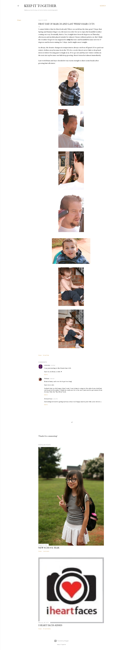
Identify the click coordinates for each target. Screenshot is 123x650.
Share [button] (19, 20)
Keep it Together (40, 5)
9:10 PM (53, 365)
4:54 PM (55, 399)
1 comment (46, 551)
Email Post (46, 355)
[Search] (103, 5)
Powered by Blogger (61, 641)
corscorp (47, 365)
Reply (46, 374)
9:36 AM (52, 378)
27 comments (47, 628)
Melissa (46, 378)
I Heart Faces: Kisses (50, 625)
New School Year (48, 547)
